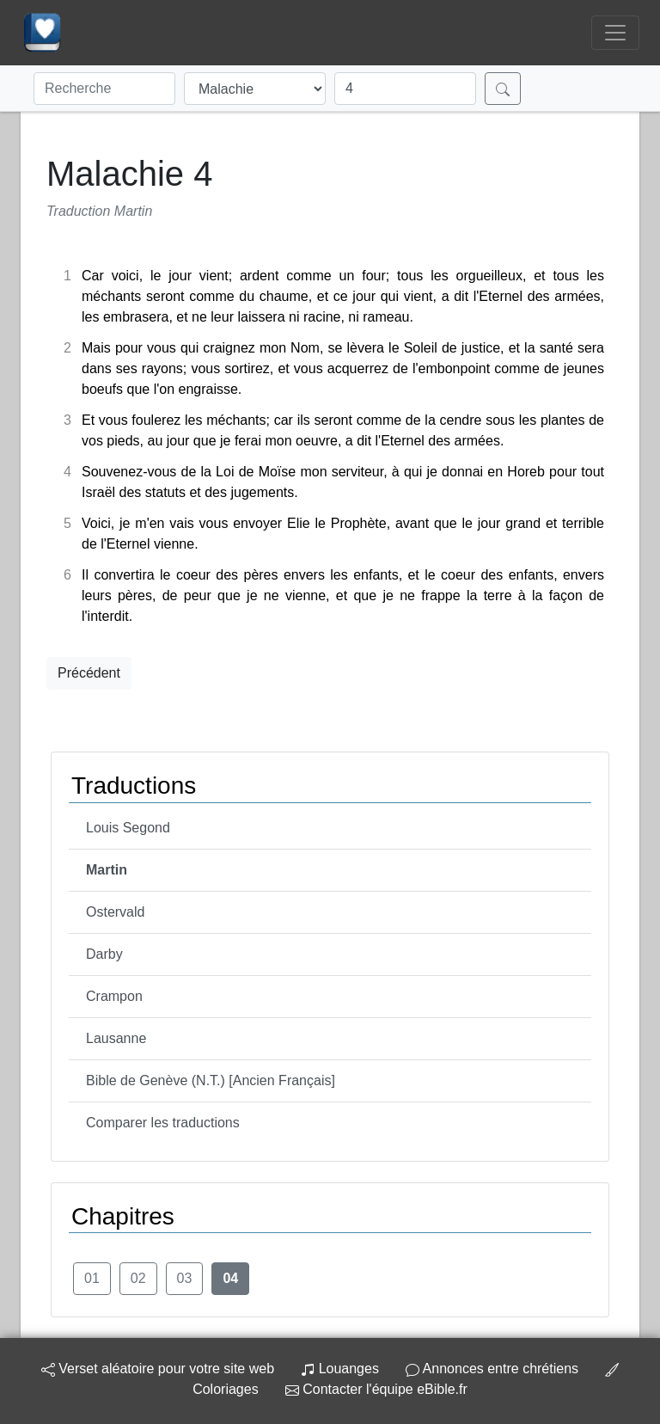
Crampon (114, 996)
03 (184, 1278)
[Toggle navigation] (615, 32)
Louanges (340, 1368)
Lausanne (116, 1038)
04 (230, 1278)
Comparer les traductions (163, 1122)
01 (92, 1278)
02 (138, 1278)
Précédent (89, 673)
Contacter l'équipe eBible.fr (376, 1389)
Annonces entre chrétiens (492, 1368)
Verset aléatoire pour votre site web (157, 1368)
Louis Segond (128, 827)
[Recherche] (104, 88)
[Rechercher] (503, 88)
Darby (104, 954)
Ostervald (115, 912)
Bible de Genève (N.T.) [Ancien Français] (210, 1080)
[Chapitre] (405, 88)
